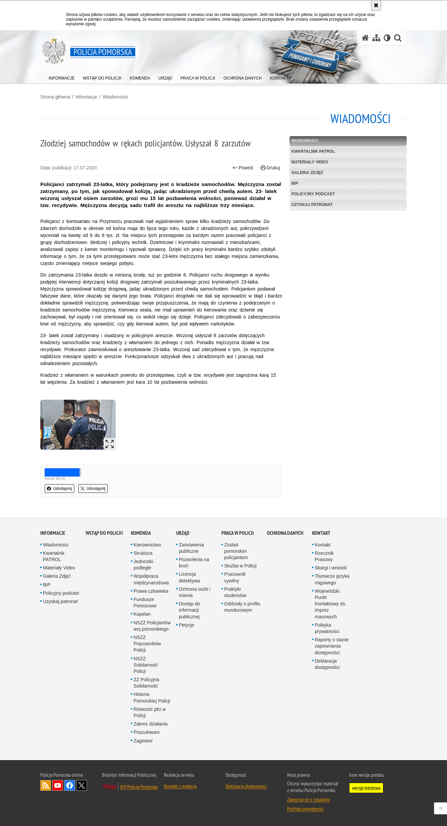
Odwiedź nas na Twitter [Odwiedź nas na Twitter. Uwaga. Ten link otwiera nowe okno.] (81, 785)
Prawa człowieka (151, 591)
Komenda (141, 532)
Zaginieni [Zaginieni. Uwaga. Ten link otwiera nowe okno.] (143, 740)
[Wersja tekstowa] (387, 38)
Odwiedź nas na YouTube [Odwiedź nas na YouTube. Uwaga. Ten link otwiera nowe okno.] (57, 785)
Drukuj (270, 168)
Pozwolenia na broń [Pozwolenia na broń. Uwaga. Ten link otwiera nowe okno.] (194, 562)
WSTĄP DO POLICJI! (104, 532)
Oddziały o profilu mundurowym (242, 607)
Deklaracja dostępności (327, 664)
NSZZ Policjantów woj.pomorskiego (152, 626)
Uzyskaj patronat (311, 204)
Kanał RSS (45, 785)
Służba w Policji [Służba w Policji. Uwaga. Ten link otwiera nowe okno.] (240, 565)
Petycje (186, 625)
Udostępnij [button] (59, 488)
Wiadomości (115, 97)
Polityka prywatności (327, 628)
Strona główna (55, 97)
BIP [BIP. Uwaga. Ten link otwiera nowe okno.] (294, 183)
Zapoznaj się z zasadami (308, 799)
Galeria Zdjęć (307, 172)
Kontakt (321, 532)
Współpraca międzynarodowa (151, 579)
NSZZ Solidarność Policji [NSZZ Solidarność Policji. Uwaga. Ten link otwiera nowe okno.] (146, 665)
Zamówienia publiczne (191, 548)
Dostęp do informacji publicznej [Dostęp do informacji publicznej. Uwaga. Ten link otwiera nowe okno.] (189, 610)
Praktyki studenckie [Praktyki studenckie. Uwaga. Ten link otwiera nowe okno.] (235, 592)
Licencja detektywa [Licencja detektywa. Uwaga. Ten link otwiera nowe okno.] (189, 577)
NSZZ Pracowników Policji (147, 644)
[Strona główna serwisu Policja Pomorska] (365, 38)
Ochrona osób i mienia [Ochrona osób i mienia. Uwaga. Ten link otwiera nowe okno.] (195, 592)
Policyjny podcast (313, 194)
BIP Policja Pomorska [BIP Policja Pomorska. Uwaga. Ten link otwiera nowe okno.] (139, 786)
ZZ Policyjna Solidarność (146, 683)
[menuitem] (61, 77)
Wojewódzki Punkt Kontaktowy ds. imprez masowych (330, 603)
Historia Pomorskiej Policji (152, 697)
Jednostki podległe (143, 564)
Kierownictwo (147, 544)
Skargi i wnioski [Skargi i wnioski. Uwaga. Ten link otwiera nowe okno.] (331, 567)
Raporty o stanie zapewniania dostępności (332, 646)
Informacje (86, 97)
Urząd (183, 532)
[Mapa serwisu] (376, 38)
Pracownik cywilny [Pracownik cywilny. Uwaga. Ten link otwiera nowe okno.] (235, 577)
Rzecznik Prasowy (324, 556)
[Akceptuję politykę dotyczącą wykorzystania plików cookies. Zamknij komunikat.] (376, 5)
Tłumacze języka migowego (332, 579)
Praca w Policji (238, 532)
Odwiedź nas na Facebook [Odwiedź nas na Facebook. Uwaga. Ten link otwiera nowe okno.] (69, 785)
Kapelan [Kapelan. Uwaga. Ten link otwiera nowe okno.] (142, 614)
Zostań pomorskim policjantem (236, 551)
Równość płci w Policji (150, 712)
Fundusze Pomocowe (145, 602)
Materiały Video (309, 162)
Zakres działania (151, 723)
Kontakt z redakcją (180, 786)
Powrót (242, 168)
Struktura (143, 553)
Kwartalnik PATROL (313, 151)
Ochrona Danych (285, 532)
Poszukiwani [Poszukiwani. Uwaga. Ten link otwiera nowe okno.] (147, 732)
